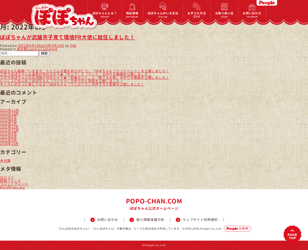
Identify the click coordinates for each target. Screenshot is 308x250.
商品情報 (132, 14)
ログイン (7, 177)
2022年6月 (8, 120)
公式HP (237, 229)
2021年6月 (8, 137)
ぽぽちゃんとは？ (104, 14)
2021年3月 (8, 140)
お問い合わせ (252, 14)
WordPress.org (12, 187)
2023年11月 (9, 110)
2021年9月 (8, 133)
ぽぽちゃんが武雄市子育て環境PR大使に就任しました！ (67, 37)
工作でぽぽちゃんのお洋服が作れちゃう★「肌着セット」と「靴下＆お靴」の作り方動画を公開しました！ (84, 77)
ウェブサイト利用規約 (200, 219)
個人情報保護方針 (150, 219)
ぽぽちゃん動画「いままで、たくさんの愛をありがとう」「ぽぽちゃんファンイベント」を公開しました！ (84, 71)
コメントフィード (14, 184)
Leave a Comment (42, 49)
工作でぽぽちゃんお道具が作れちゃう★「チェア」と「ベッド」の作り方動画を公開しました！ (75, 74)
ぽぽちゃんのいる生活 (163, 14)
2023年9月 (8, 117)
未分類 (22, 49)
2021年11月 (9, 130)
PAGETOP (292, 234)
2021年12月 (9, 127)
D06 (73, 45)
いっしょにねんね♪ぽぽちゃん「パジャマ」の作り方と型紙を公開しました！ (61, 81)
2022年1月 (8, 123)
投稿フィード (10, 180)
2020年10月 (9, 144)
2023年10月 (9, 113)
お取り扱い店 (224, 14)
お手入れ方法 (196, 14)
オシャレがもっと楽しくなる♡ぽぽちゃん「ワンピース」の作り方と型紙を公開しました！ (72, 84)
